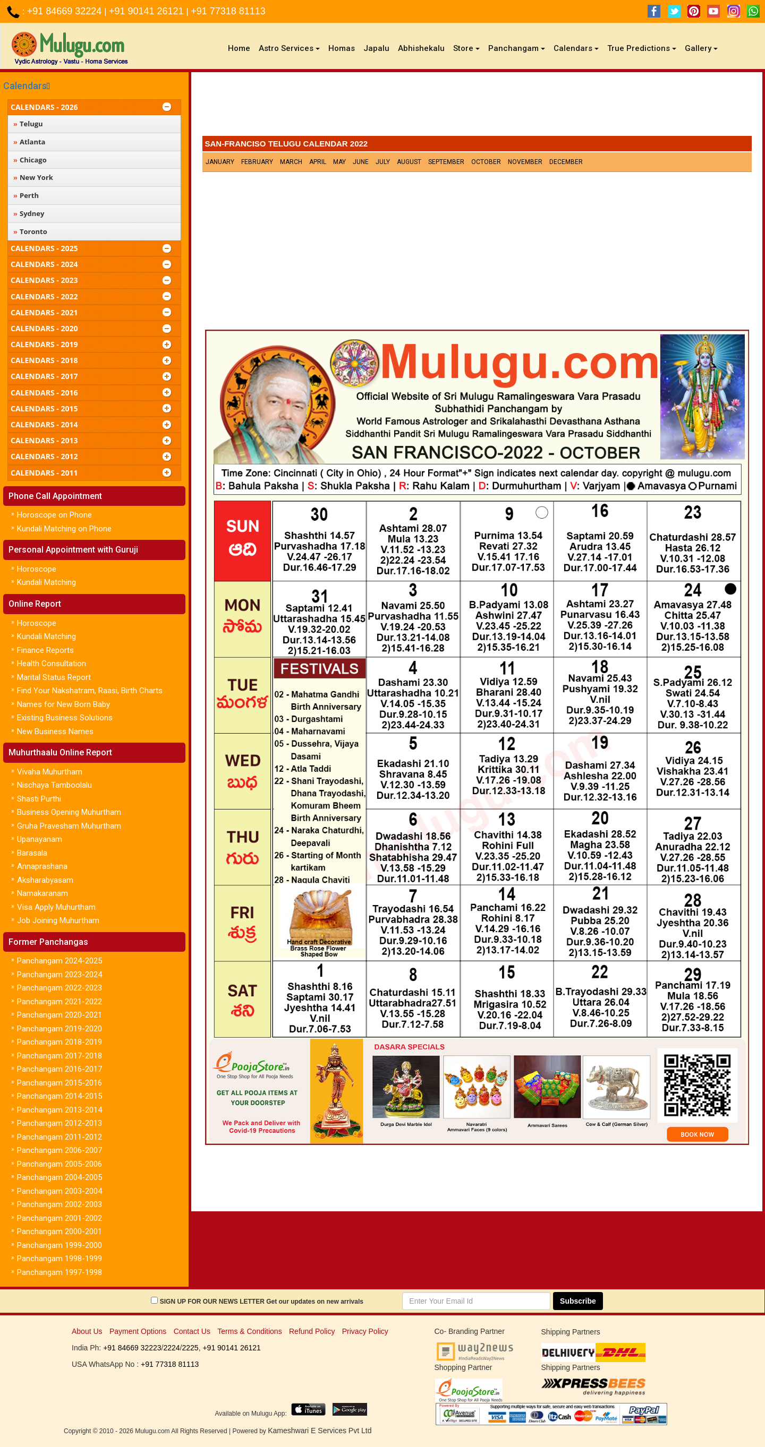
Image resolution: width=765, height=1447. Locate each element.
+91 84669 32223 (132, 1347)
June (361, 162)
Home (241, 48)
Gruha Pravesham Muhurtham (69, 826)
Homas (341, 48)
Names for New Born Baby (63, 704)
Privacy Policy (365, 1331)
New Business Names (55, 731)
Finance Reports (45, 650)
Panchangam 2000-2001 (59, 1231)
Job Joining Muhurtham (58, 920)
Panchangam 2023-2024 (59, 974)
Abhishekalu (421, 48)
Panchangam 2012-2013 (59, 1123)
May (339, 162)
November (525, 162)
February (257, 162)
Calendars (25, 85)
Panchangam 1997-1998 (59, 1272)
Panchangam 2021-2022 (59, 1001)
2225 (190, 1347)
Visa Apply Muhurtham (56, 907)
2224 (171, 1347)
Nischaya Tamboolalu (54, 785)
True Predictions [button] (641, 48)
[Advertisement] (477, 107)
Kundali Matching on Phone (64, 528)
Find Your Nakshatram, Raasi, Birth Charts (90, 690)
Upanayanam (39, 839)
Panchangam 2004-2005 (59, 1177)
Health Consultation (51, 663)
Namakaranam (42, 893)
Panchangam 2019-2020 (59, 1028)
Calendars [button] (576, 48)
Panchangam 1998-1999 (59, 1258)
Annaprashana (42, 866)
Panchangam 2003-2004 (59, 1191)
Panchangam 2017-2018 (59, 1056)
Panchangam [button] (516, 48)
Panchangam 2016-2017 (59, 1069)
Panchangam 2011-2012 (59, 1137)
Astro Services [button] (289, 48)
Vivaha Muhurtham (49, 772)
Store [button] (466, 48)
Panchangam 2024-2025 (59, 961)
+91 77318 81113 (228, 11)
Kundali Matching (46, 582)
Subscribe (578, 1301)
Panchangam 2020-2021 (59, 1015)
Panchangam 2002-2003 (59, 1204)
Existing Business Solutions (65, 717)
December (566, 162)
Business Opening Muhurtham (69, 812)
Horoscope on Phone (54, 515)
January (220, 162)
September (446, 162)
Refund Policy (312, 1331)
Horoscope (36, 569)
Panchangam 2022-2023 (59, 988)
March (291, 162)
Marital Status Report (54, 677)
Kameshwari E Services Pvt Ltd (319, 1430)
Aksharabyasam (45, 880)
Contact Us (192, 1331)
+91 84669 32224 (66, 11)
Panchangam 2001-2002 (59, 1218)
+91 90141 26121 (147, 11)
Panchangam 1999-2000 (59, 1245)
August (409, 162)
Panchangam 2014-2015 (59, 1096)
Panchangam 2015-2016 (59, 1083)
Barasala (32, 853)
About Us (87, 1331)
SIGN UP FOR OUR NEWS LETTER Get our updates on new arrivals (261, 1301)
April (317, 162)
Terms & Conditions (249, 1331)
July (383, 162)
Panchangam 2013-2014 (59, 1110)
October (486, 162)
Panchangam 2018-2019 (59, 1042)
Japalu (376, 48)
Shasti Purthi (39, 799)
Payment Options (137, 1331)
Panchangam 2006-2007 (59, 1150)
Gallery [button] (701, 48)
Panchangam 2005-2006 (59, 1164)
